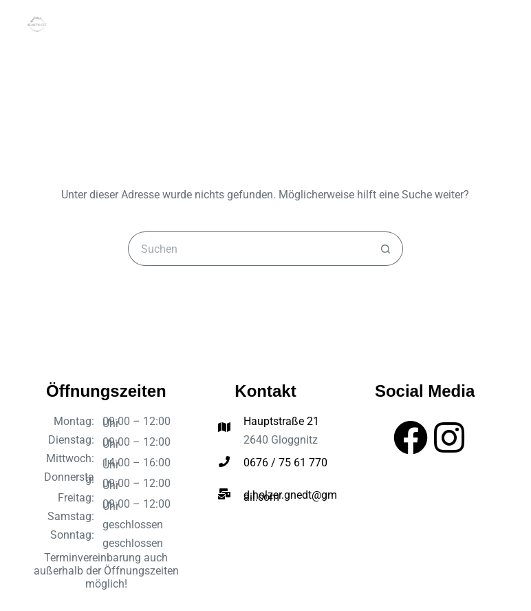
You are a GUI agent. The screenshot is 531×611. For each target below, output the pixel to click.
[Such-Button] (386, 248)
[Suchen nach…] (248, 248)
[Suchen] (472, 24)
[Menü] (498, 24)
